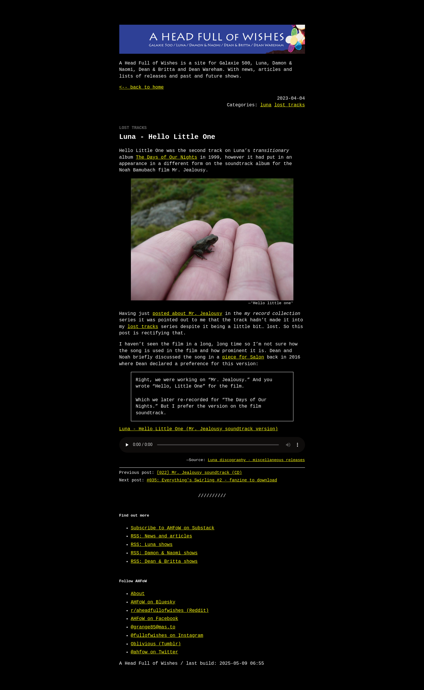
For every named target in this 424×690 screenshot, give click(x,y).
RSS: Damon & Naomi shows (164, 553)
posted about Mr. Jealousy (187, 314)
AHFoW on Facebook (154, 619)
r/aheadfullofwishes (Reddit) (170, 610)
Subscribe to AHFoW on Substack (172, 528)
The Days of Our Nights (166, 157)
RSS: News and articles (161, 536)
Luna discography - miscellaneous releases (256, 460)
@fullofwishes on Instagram (167, 635)
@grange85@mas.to (153, 627)
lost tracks (289, 105)
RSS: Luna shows (152, 545)
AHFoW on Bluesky (153, 602)
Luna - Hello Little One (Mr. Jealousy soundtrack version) (198, 429)
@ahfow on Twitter (154, 652)
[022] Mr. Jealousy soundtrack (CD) (199, 472)
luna (265, 105)
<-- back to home (141, 87)
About (138, 594)
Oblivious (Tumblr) (156, 644)
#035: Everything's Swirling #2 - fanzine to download (212, 480)
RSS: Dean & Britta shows (164, 561)
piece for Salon (243, 357)
